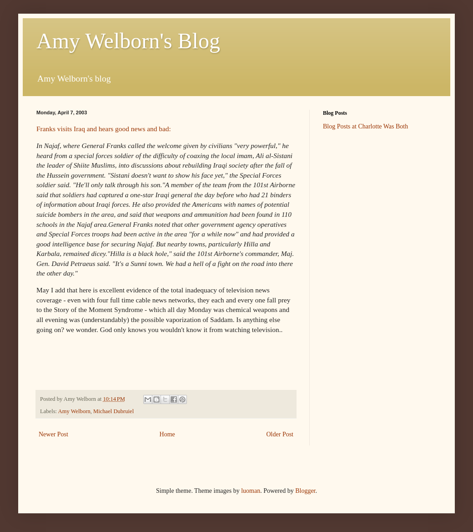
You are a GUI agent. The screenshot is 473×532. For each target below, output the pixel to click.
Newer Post (53, 434)
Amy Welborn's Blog (128, 41)
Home (167, 434)
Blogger (305, 490)
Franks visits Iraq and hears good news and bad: (103, 129)
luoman (250, 490)
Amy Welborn (74, 411)
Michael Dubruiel (113, 411)
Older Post (280, 434)
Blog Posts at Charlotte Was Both (365, 126)
